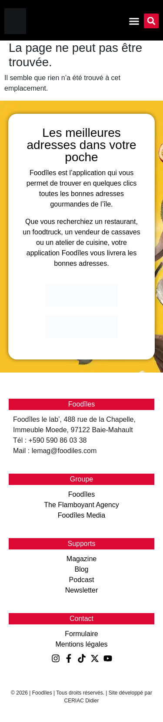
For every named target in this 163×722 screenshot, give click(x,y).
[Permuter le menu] (134, 21)
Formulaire (81, 633)
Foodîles (81, 494)
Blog (81, 569)
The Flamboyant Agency (81, 504)
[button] (151, 21)
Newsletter (81, 590)
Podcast (81, 579)
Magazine (81, 559)
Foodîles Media (81, 515)
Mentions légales (81, 644)
